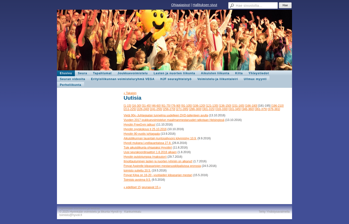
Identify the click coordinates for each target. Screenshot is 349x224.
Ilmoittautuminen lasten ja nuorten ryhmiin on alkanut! (158, 161)
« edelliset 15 (132, 187)
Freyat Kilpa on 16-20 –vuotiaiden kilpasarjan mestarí (158, 175)
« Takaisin (130, 93)
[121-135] (212, 105)
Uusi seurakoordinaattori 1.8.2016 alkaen (150, 152)
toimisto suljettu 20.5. (137, 170)
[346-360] (248, 109)
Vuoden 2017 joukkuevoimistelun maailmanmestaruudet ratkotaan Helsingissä (174, 120)
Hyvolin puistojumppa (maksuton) (145, 156)
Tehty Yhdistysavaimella (274, 211)
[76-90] (175, 105)
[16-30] (136, 105)
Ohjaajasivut (180, 5)
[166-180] (251, 105)
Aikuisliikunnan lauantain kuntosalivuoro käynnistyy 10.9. (160, 138)
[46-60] (155, 105)
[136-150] (225, 105)
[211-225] (130, 109)
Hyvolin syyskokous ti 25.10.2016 (145, 129)
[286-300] (195, 109)
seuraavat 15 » (151, 187)
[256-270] (169, 109)
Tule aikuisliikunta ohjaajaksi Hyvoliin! (148, 147)
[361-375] (261, 109)
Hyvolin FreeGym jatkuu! (139, 124)
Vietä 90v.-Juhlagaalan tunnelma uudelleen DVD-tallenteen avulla (166, 115)
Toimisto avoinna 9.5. (137, 179)
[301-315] (208, 109)
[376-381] (274, 109)
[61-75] (165, 105)
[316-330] (221, 109)
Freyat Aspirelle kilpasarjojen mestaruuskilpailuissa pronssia (162, 166)
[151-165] (238, 105)
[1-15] (127, 105)
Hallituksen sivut (205, 5)
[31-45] (146, 105)
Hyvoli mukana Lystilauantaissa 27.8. (148, 143)
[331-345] (235, 109)
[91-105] (186, 105)
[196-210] (277, 105)
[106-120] (199, 105)
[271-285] (182, 109)
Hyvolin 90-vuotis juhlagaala (142, 133)
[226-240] (143, 109)
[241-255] (156, 109)
